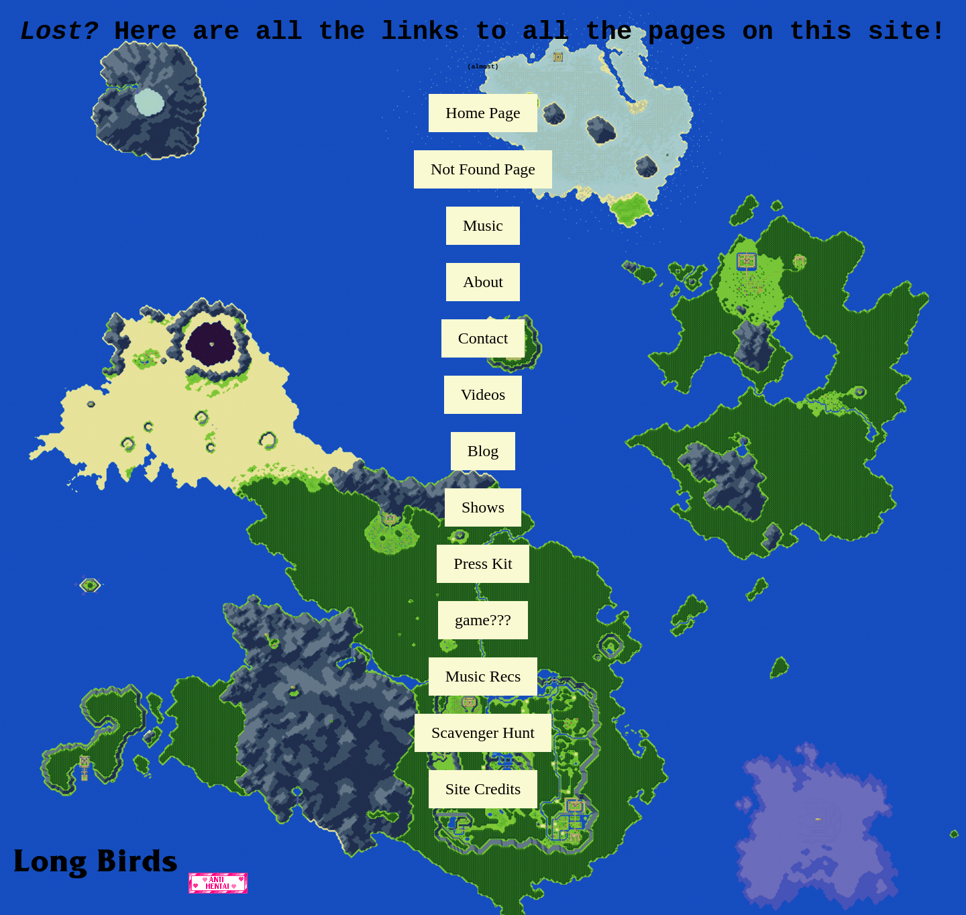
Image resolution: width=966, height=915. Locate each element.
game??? (483, 632)
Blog (483, 463)
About (483, 294)
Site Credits (483, 801)
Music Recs (483, 688)
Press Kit (482, 575)
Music (483, 237)
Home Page (482, 124)
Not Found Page (483, 181)
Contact (483, 350)
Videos (483, 406)
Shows (483, 519)
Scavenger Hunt (483, 744)
